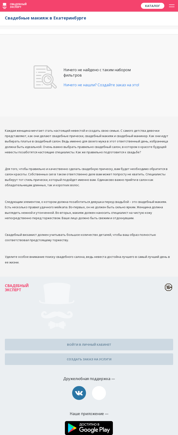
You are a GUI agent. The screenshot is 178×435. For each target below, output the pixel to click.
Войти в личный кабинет (89, 344)
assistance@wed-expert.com (99, 393)
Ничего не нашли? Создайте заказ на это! (101, 84)
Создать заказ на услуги (89, 359)
